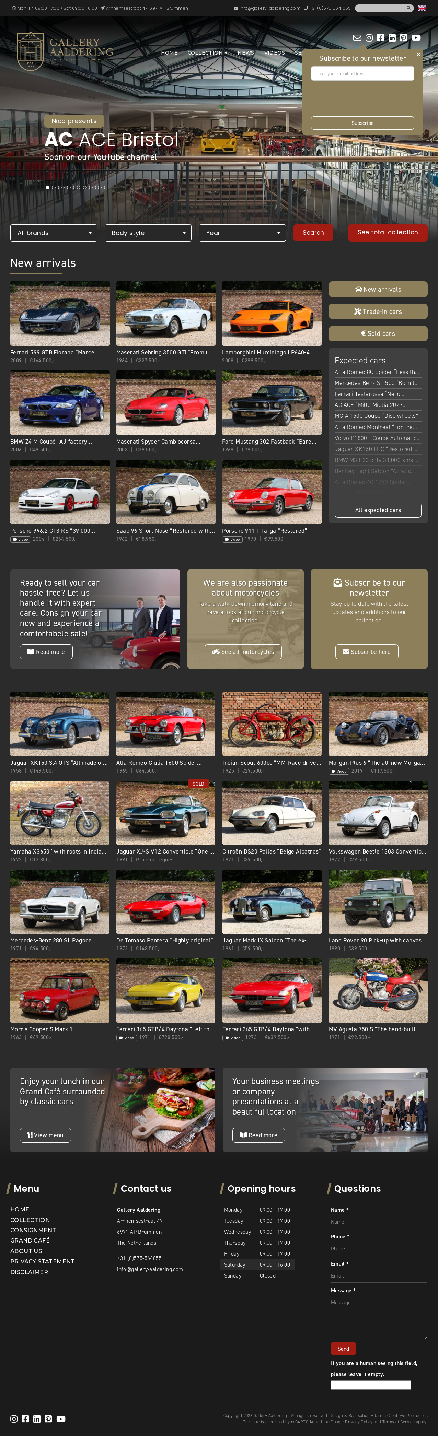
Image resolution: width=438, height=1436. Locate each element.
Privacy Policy (359, 1422)
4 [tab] (66, 187)
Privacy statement (42, 1261)
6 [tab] (78, 187)
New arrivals (378, 289)
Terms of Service (398, 1422)
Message (343, 1290)
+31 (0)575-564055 (139, 1258)
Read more (46, 652)
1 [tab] (47, 187)
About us (26, 1251)
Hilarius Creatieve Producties (399, 1416)
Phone (340, 1236)
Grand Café (30, 1240)
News (246, 53)
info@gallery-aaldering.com (150, 1269)
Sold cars (378, 333)
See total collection (388, 232)
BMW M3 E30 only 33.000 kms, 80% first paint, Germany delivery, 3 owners (374, 461)
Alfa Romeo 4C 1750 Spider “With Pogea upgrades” (371, 482)
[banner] (65, 51)
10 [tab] (103, 187)
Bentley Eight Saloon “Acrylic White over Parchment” (373, 471)
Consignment (33, 1230)
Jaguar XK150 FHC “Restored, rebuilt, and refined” (374, 450)
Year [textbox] (213, 233)
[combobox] (53, 233)
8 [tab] (91, 187)
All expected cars (378, 510)
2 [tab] (53, 187)
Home (169, 53)
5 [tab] (72, 187)
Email (340, 1263)
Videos (274, 53)
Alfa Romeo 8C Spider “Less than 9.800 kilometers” (378, 372)
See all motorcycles (243, 652)
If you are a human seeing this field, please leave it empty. (374, 1374)
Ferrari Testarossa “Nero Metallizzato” (367, 394)
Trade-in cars (378, 311)
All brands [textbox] (33, 233)
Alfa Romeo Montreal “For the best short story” (374, 428)
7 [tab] (84, 187)
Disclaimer (29, 1272)
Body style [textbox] (128, 233)
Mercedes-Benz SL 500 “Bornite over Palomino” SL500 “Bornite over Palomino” (376, 383)
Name (340, 1209)
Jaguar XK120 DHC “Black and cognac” (375, 493)
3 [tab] (60, 187)
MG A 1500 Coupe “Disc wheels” (376, 416)
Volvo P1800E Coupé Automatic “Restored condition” (375, 439)
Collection (205, 53)
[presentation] (363, 98)
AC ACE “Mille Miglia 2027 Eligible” (369, 405)
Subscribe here (367, 652)
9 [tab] (97, 187)
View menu (45, 1135)
